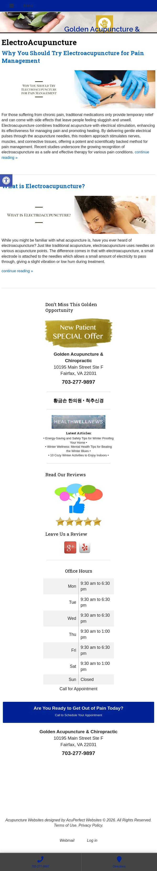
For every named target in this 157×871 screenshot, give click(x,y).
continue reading (17, 271)
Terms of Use (65, 825)
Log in (92, 840)
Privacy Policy (90, 825)
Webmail (67, 840)
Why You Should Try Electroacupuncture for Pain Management (73, 56)
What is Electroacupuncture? (43, 186)
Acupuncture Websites (24, 820)
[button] (6, 180)
